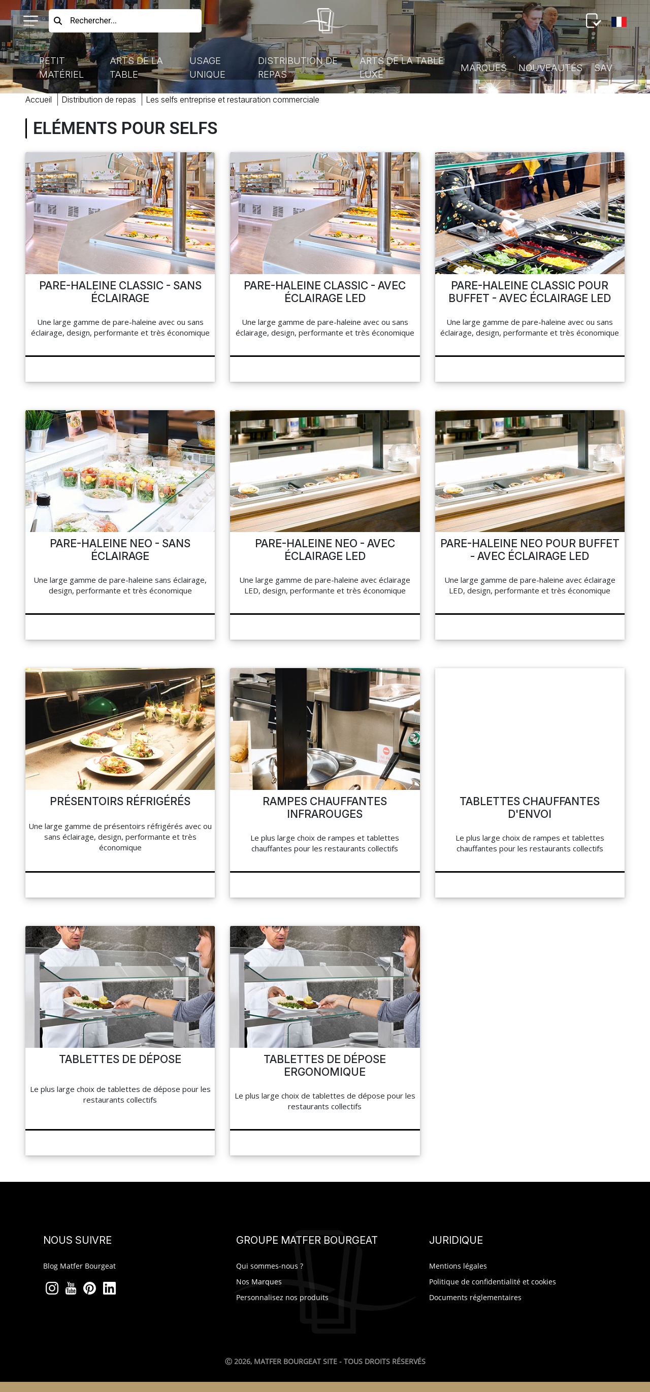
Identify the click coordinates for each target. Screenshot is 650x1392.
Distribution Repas (98, 99)
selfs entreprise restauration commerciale (232, 99)
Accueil (38, 99)
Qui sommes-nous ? (269, 1266)
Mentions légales (458, 1266)
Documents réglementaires (475, 1297)
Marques (484, 67)
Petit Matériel (61, 67)
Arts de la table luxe (402, 67)
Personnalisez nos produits (282, 1297)
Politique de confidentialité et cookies (492, 1281)
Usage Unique (207, 67)
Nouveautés (550, 67)
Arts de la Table (136, 67)
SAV (603, 67)
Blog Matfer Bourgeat (79, 1266)
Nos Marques (259, 1281)
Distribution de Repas (298, 67)
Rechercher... (93, 20)
